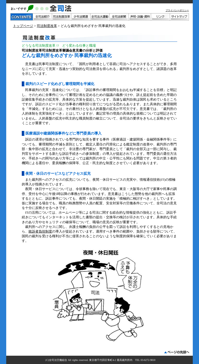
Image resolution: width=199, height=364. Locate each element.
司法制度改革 (47, 26)
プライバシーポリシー (177, 10)
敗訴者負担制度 (40, 231)
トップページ (23, 26)
